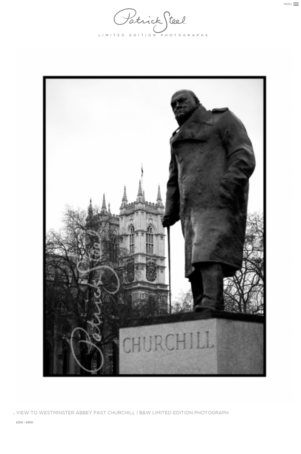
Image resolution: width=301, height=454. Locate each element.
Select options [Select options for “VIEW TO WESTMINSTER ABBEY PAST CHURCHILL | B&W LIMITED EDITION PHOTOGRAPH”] (46, 423)
